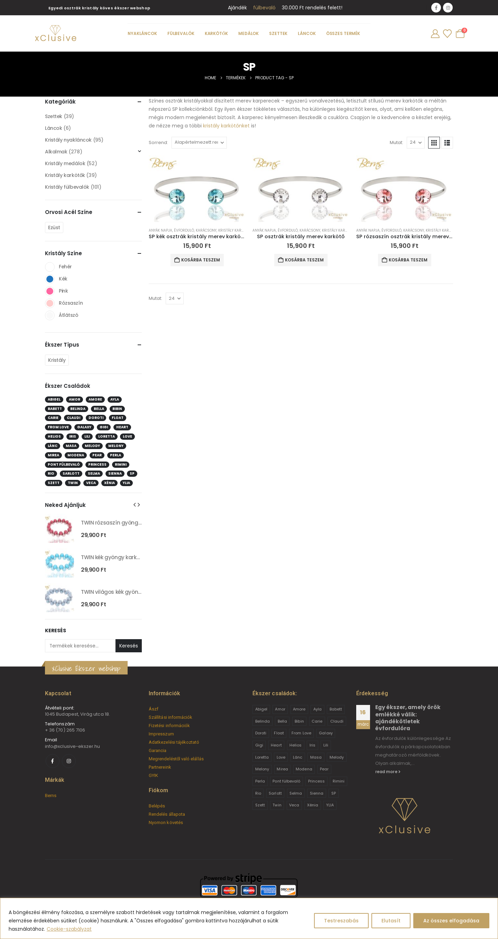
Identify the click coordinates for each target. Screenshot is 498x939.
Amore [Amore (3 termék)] (299, 709)
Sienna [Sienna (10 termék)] (316, 793)
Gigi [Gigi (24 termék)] (259, 745)
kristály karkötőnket (226, 125)
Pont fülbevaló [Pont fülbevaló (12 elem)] (64, 464)
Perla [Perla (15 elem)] (115, 455)
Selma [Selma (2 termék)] (295, 793)
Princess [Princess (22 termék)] (316, 781)
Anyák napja (160, 230)
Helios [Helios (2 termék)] (295, 745)
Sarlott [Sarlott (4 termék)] (275, 793)
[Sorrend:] (199, 143)
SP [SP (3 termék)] (333, 793)
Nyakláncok (142, 33)
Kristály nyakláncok (68, 139)
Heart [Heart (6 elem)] (122, 427)
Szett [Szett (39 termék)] (260, 805)
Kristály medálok (65, 163)
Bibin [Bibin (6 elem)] (117, 408)
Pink (49, 291)
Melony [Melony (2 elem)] (115, 445)
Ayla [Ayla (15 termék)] (317, 709)
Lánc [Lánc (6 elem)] (52, 445)
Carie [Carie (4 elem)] (53, 417)
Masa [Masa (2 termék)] (316, 757)
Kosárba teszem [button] (200, 260)
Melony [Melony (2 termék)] (262, 769)
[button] (434, 143)
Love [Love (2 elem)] (127, 436)
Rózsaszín (49, 303)
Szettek (278, 33)
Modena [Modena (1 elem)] (75, 455)
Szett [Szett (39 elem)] (53, 482)
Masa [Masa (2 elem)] (71, 445)
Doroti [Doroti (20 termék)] (260, 733)
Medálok (248, 33)
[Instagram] (448, 7)
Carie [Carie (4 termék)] (317, 721)
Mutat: (396, 142)
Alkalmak (56, 151)
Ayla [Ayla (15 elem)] (114, 399)
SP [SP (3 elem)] (132, 473)
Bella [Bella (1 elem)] (99, 408)
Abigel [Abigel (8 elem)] (54, 399)
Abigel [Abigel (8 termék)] (261, 709)
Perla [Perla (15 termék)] (260, 781)
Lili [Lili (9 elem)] (87, 436)
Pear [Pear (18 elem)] (97, 455)
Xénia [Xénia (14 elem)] (109, 482)
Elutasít (390, 920)
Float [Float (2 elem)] (117, 417)
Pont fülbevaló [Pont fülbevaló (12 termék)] (286, 781)
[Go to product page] (197, 188)
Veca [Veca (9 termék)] (294, 805)
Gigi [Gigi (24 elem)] (104, 427)
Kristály (57, 360)
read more (387, 772)
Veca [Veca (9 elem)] (91, 482)
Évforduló (184, 230)
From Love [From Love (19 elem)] (58, 427)
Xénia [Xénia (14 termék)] (312, 805)
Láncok (306, 33)
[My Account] (435, 33)
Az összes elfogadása (451, 920)
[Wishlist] (447, 33)
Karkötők (216, 33)
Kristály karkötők (235, 230)
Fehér (49, 266)
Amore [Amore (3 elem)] (95, 399)
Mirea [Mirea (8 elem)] (53, 455)
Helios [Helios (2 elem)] (54, 436)
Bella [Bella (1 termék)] (282, 721)
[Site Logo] (55, 33)
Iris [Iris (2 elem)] (72, 436)
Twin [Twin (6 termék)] (277, 805)
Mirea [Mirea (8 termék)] (282, 769)
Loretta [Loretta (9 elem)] (106, 436)
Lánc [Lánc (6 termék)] (297, 757)
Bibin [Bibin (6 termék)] (299, 721)
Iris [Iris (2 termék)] (312, 745)
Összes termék (343, 33)
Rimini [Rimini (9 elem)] (121, 464)
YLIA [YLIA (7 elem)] (126, 482)
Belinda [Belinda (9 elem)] (77, 408)
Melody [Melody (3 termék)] (337, 757)
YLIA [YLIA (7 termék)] (330, 805)
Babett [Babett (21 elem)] (55, 408)
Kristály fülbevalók (67, 187)
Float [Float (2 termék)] (279, 733)
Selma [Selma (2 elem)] (94, 473)
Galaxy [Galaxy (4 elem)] (84, 427)
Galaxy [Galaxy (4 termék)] (325, 733)
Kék (49, 279)
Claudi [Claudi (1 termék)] (336, 721)
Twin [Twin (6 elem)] (73, 482)
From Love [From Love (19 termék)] (301, 733)
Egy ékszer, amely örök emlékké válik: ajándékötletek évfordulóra (408, 718)
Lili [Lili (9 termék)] (325, 745)
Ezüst (54, 227)
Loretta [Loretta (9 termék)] (262, 757)
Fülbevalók (180, 33)
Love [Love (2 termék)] (281, 757)
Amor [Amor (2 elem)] (74, 399)
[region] (249, 918)
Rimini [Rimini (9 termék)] (338, 781)
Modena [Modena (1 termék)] (304, 769)
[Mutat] (416, 143)
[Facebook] (436, 7)
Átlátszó (49, 315)
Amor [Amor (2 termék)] (280, 709)
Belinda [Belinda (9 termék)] (262, 721)
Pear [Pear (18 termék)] (324, 769)
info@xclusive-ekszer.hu (72, 746)
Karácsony (206, 230)
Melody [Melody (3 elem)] (92, 445)
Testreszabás (341, 920)
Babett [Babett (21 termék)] (336, 709)
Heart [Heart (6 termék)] (276, 745)
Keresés (55, 630)
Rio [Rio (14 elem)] (51, 473)
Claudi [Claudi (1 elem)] (73, 417)
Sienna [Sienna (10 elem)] (115, 473)
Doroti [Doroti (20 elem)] (96, 417)
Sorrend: (158, 142)
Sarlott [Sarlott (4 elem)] (71, 473)
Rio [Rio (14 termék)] (258, 793)
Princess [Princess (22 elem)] (97, 464)
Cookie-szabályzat (69, 928)
